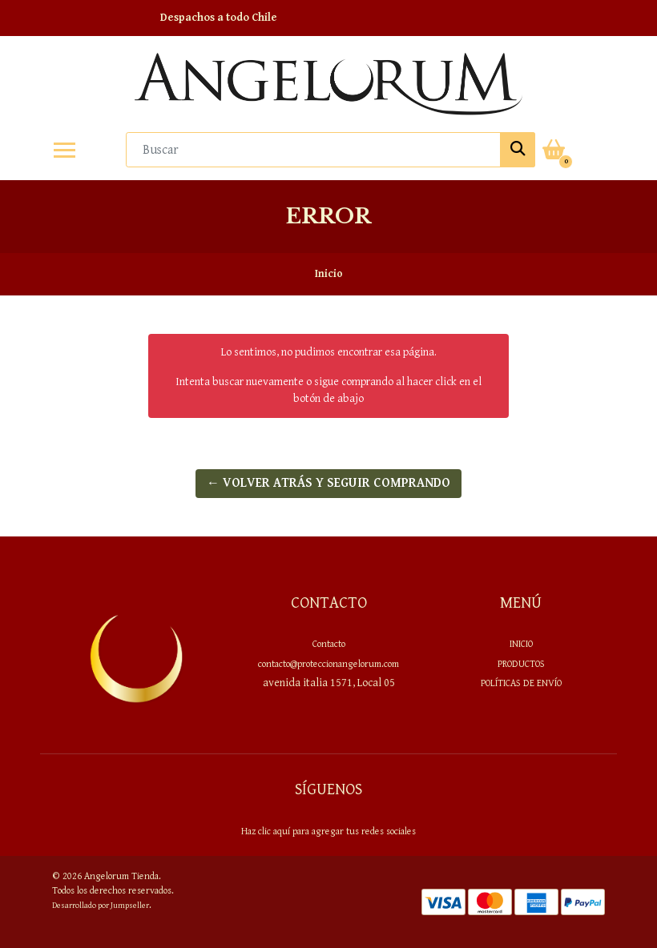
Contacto (328, 643)
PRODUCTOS (521, 663)
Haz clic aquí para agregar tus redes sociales (328, 831)
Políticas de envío (521, 683)
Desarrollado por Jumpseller (100, 905)
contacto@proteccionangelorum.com (328, 663)
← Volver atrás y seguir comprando (328, 483)
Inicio (521, 643)
